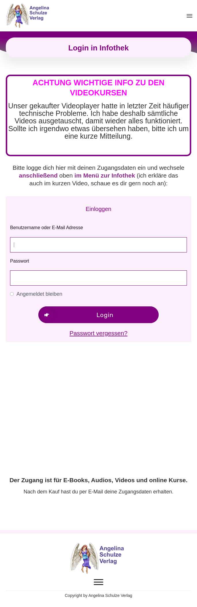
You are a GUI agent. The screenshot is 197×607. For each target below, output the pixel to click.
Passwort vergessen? (98, 333)
